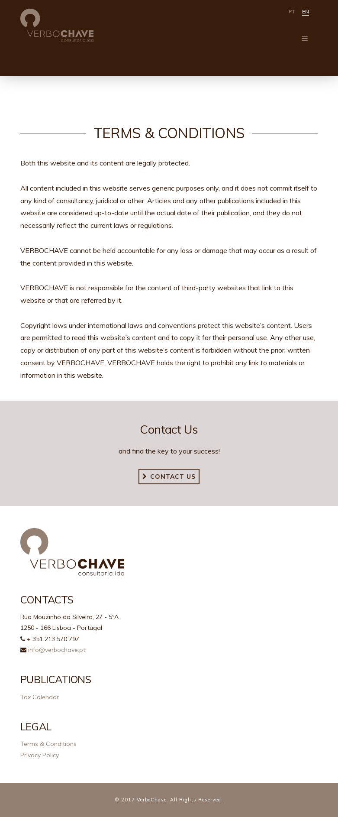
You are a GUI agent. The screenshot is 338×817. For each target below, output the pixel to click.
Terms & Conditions (48, 744)
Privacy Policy (39, 755)
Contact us (169, 476)
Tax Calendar (39, 697)
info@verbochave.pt (56, 650)
